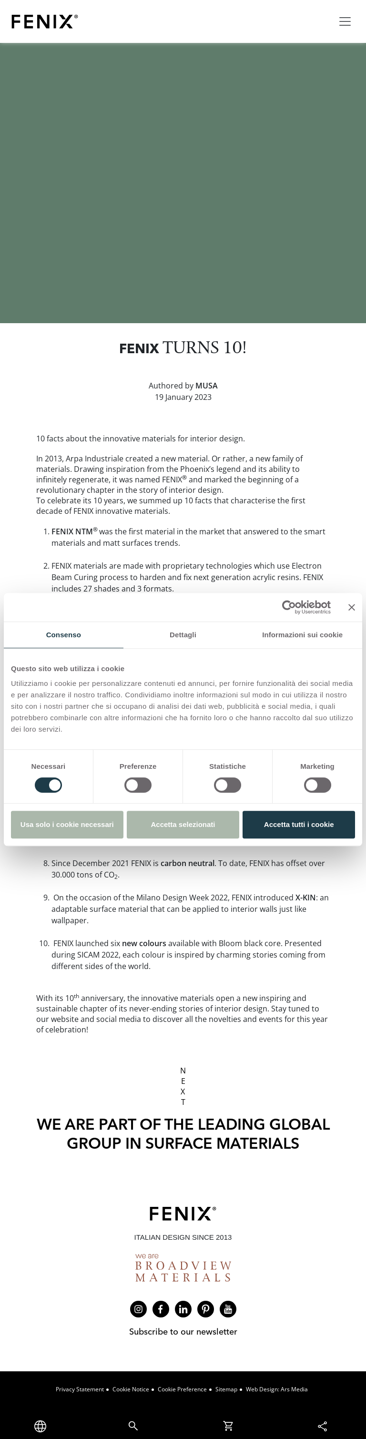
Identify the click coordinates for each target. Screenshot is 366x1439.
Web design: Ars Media (277, 1389)
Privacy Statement (80, 1389)
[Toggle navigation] (345, 21)
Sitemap (226, 1389)
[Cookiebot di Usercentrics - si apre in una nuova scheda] (289, 607)
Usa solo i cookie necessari (67, 824)
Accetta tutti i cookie (299, 824)
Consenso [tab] (63, 635)
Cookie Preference (182, 1389)
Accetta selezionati (183, 824)
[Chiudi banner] (351, 607)
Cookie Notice (130, 1389)
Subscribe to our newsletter (183, 1331)
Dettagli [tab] (183, 635)
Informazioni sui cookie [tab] (302, 635)
